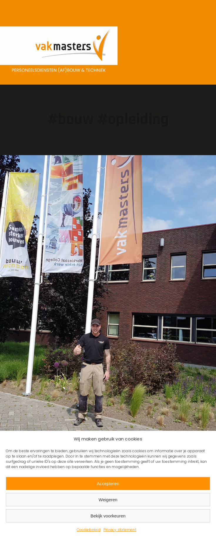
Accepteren (108, 483)
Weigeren (108, 499)
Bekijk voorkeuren (108, 515)
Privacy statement (119, 529)
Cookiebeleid (89, 529)
